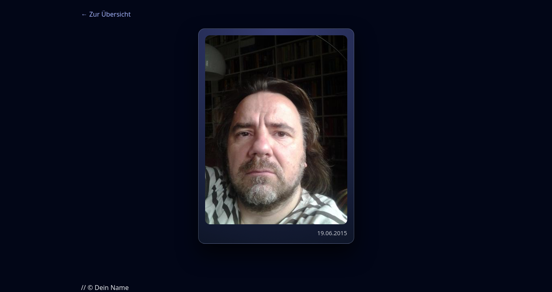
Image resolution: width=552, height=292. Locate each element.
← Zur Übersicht (106, 14)
